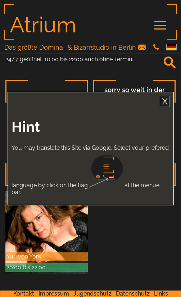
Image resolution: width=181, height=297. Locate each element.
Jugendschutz (92, 293)
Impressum (54, 293)
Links (161, 293)
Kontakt (23, 293)
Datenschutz (133, 293)
